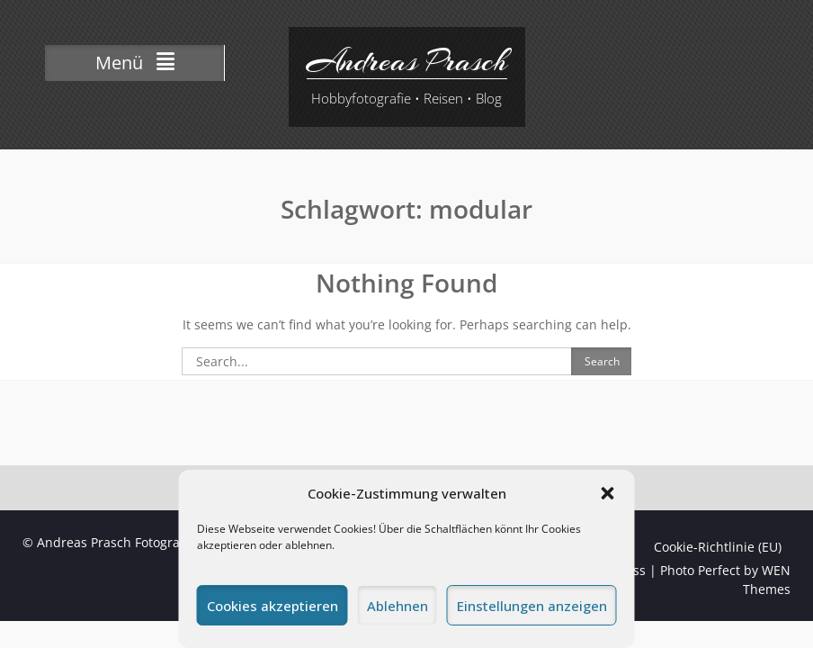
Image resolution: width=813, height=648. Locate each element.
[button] (608, 493)
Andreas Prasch (407, 61)
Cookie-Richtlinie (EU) (718, 546)
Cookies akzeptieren (272, 606)
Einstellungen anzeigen (532, 606)
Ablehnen (397, 606)
